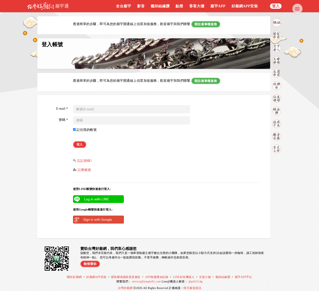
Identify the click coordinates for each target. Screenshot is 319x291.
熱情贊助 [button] (90, 259)
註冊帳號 (84, 166)
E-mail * (62, 106)
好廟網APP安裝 (245, 6)
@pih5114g (195, 277)
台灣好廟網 (125, 284)
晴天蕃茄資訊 (192, 284)
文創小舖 (205, 273)
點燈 (179, 6)
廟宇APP (217, 6)
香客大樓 (196, 6)
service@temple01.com (146, 277)
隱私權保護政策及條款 (126, 273)
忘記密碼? (84, 157)
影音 (141, 6)
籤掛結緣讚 (222, 273)
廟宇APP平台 (243, 273)
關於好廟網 (74, 273)
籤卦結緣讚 (160, 6)
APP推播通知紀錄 (156, 273)
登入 (276, 6)
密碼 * (63, 117)
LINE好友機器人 (183, 273)
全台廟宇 (123, 6)
